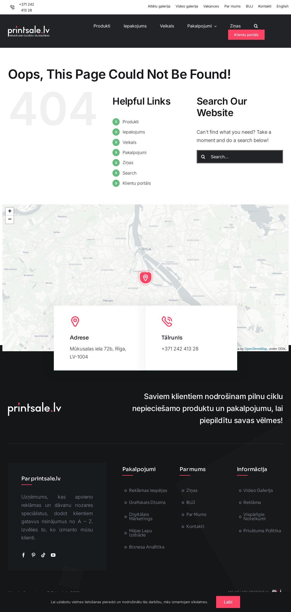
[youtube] (53, 555)
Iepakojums (134, 132)
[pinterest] (33, 555)
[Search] (203, 156)
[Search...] (240, 156)
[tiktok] (43, 555)
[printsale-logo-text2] (29, 28)
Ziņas (128, 162)
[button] (256, 26)
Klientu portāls (137, 183)
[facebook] (23, 555)
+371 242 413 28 (180, 349)
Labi (228, 602)
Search (129, 173)
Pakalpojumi (135, 152)
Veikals (129, 142)
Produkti (131, 121)
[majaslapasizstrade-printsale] (275, 591)
